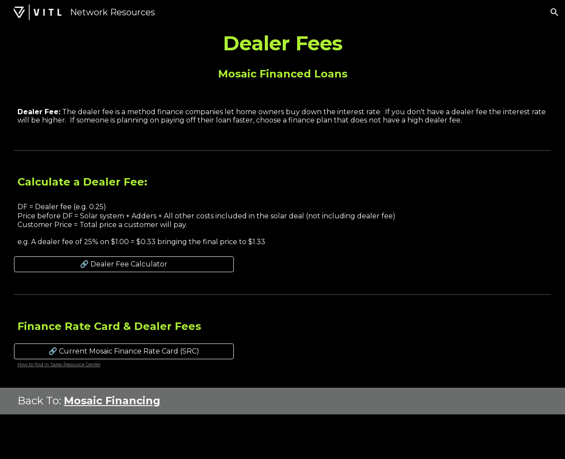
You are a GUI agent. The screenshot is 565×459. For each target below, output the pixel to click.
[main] (282, 43)
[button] (554, 12)
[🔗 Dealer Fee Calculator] (123, 264)
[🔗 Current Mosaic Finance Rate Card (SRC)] (123, 351)
